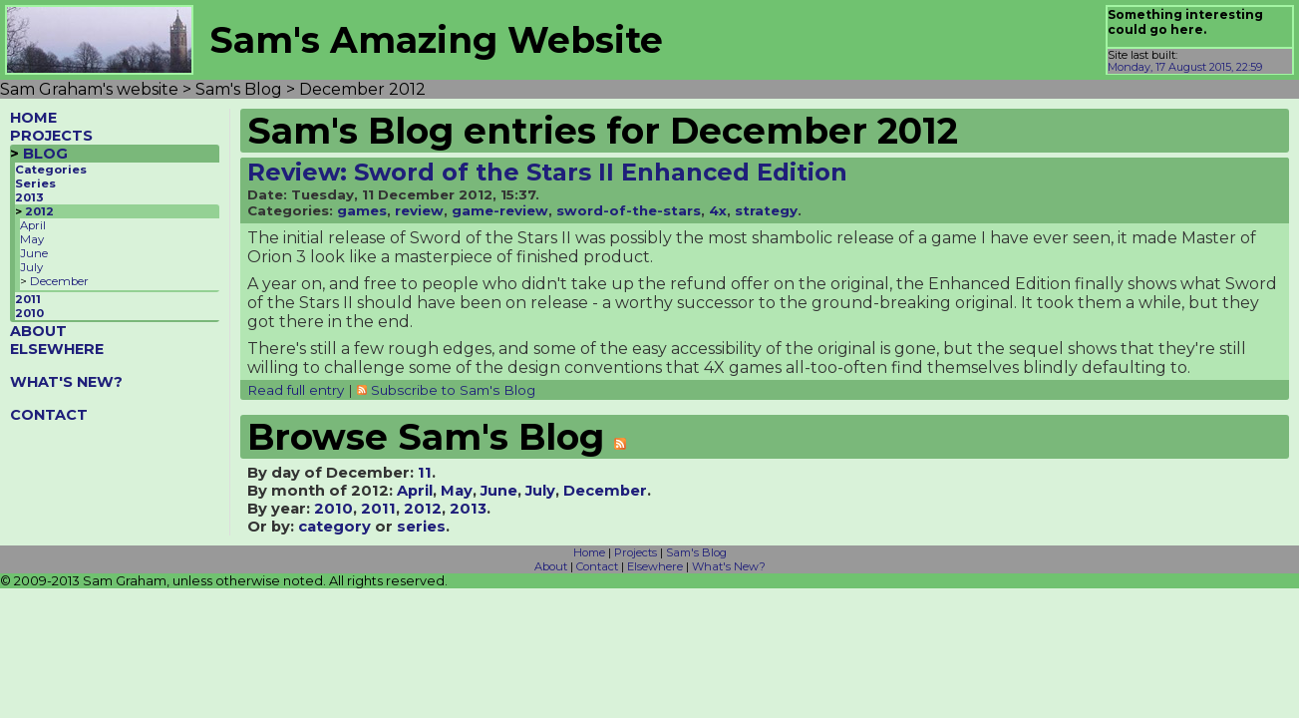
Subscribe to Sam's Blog (453, 390)
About (550, 566)
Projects (635, 552)
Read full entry (295, 390)
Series (35, 183)
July (31, 267)
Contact (597, 566)
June (34, 253)
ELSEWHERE (57, 349)
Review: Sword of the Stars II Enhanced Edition (547, 172)
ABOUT (38, 331)
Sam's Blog (696, 552)
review (419, 210)
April (33, 225)
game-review (500, 210)
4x (718, 210)
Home (589, 552)
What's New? (729, 566)
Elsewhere (655, 566)
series (421, 527)
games (362, 210)
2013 (29, 197)
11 (425, 473)
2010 (29, 313)
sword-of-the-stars (628, 210)
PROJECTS (51, 136)
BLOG (45, 154)
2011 (28, 299)
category (334, 527)
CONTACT (49, 415)
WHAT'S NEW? (66, 382)
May (32, 239)
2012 (39, 211)
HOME (33, 118)
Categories (51, 170)
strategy (766, 210)
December (59, 281)
